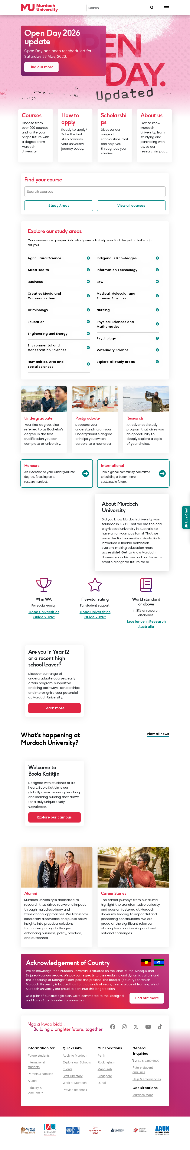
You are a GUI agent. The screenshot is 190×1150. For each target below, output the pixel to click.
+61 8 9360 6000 (148, 1060)
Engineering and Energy (59, 333)
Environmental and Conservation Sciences (59, 347)
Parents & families (40, 1074)
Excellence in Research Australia (146, 624)
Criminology (59, 310)
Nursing (128, 310)
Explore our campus (54, 817)
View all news (158, 733)
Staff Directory (72, 1076)
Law (128, 282)
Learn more (55, 708)
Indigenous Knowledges (128, 258)
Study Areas (58, 205)
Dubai (102, 1083)
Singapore (105, 1076)
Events (67, 1069)
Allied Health (59, 270)
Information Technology (128, 270)
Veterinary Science (128, 350)
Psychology (128, 338)
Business (59, 282)
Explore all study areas (128, 361)
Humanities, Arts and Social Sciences (59, 364)
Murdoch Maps (142, 1095)
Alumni (32, 1080)
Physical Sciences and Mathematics (128, 324)
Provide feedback (75, 1090)
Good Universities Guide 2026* (44, 615)
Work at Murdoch (74, 1083)
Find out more (41, 67)
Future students (39, 1055)
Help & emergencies (146, 1079)
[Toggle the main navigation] (166, 8)
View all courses (131, 205)
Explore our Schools (77, 1062)
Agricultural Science (59, 258)
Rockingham (106, 1062)
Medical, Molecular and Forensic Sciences (128, 295)
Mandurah (105, 1069)
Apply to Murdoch (75, 1055)
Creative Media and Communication (59, 295)
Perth (101, 1055)
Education (59, 322)
